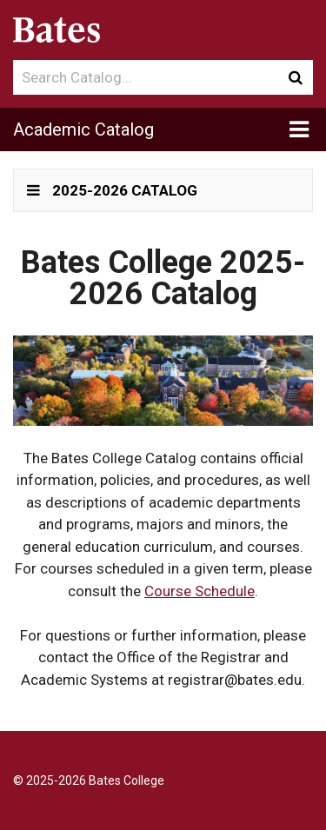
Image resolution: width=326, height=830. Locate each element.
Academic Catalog (83, 129)
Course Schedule (199, 591)
